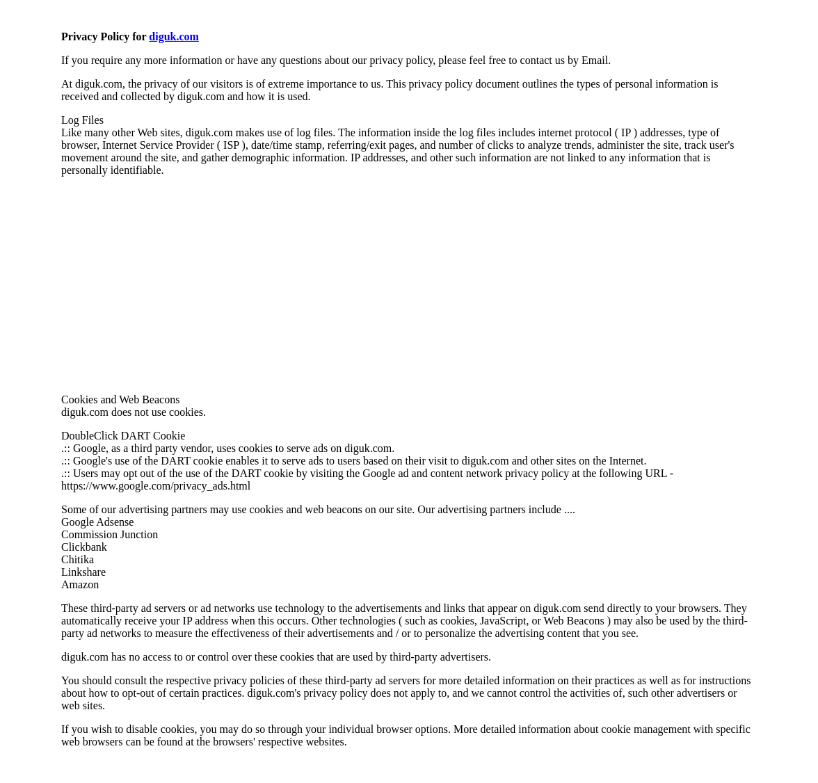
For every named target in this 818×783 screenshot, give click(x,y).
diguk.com (174, 36)
